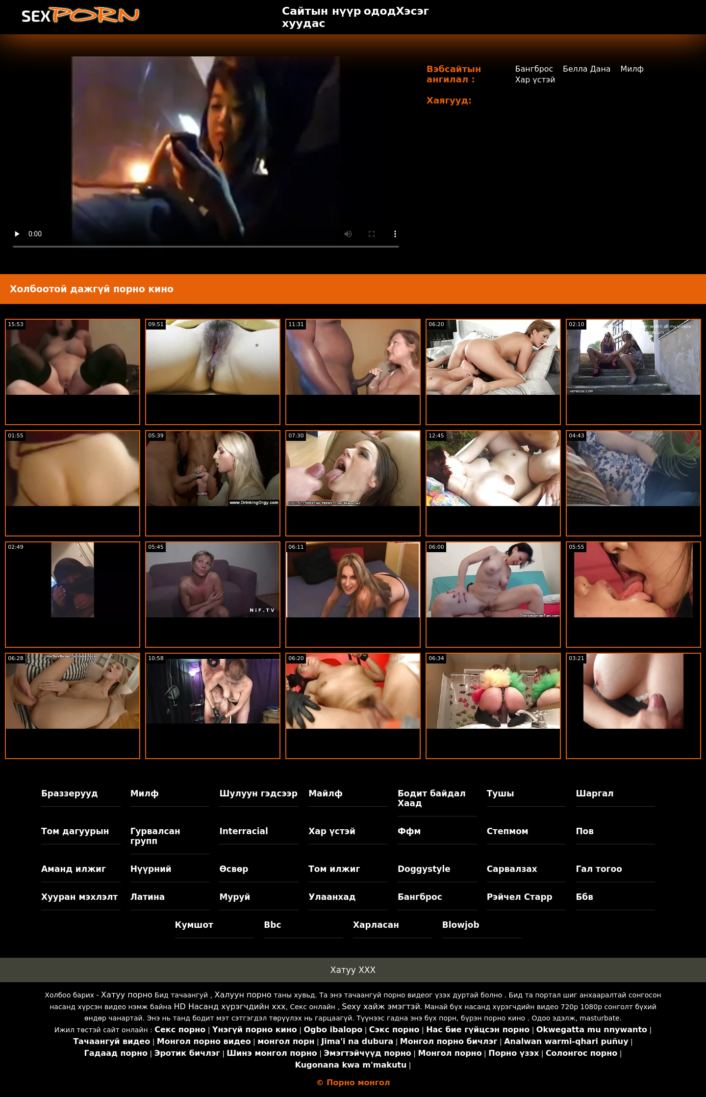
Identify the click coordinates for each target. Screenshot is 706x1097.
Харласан (376, 925)
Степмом (508, 831)
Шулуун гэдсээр (258, 793)
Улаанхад (331, 897)
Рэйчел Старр (520, 897)
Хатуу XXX (353, 970)
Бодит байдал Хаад (432, 798)
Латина (147, 897)
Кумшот (194, 925)
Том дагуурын (75, 831)
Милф (633, 69)
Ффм (409, 831)
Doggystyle (424, 869)
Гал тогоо (599, 869)
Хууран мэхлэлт (79, 897)
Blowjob (460, 925)
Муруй (234, 897)
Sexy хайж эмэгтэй (381, 1006)
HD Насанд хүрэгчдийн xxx (230, 1006)
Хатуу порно (126, 994)
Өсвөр (233, 869)
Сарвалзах (512, 869)
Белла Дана (587, 69)
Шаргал (594, 793)
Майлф (325, 793)
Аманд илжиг (73, 869)
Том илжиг (334, 869)
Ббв (584, 897)
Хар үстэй (535, 79)
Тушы (500, 793)
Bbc (272, 925)
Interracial (243, 831)
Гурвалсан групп (155, 836)
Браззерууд (69, 793)
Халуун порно (243, 994)
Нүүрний (151, 869)
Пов (585, 831)
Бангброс (534, 69)
